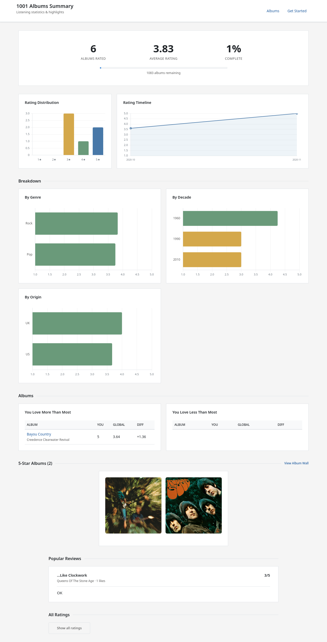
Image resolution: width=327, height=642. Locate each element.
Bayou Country (39, 434)
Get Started (297, 10)
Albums (273, 10)
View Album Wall (296, 463)
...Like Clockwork (72, 575)
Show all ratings (69, 628)
